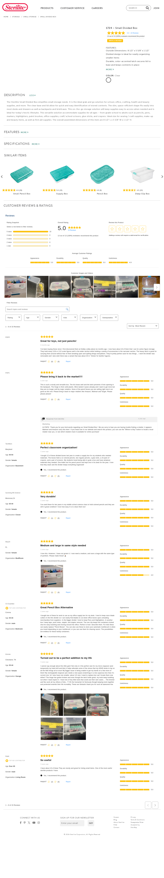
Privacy (133, 817)
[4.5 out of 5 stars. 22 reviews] (142, 190)
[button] (91, 823)
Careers (116, 817)
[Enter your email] (72, 823)
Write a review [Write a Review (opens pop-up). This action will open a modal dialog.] (115, 41)
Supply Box (62, 193)
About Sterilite (119, 822)
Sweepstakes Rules (137, 822)
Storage (16, 17)
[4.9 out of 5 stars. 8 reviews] (102, 190)
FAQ (115, 825)
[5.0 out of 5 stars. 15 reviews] (61, 190)
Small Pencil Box (21, 193)
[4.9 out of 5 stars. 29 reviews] (21, 190)
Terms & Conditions (138, 820)
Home (6, 17)
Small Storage (30, 17)
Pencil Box (102, 193)
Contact (116, 827)
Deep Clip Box (142, 193)
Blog (115, 820)
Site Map (134, 827)
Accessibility (135, 825)
